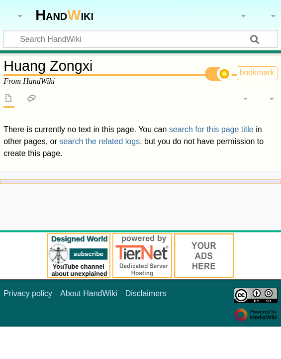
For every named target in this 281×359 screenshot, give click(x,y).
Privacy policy (27, 293)
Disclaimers (146, 293)
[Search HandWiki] (140, 38)
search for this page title (211, 129)
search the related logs (99, 141)
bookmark (257, 72)
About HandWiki (88, 293)
